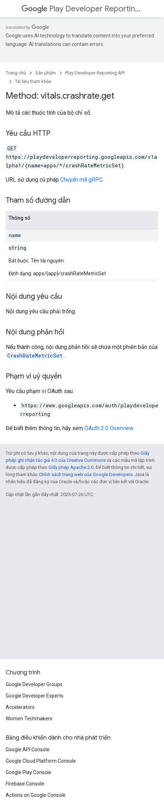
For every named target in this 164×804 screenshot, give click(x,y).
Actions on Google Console (36, 795)
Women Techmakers (29, 718)
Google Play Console (28, 772)
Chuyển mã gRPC (81, 179)
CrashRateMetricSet (34, 355)
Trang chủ (16, 72)
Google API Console (28, 749)
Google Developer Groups (34, 684)
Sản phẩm (45, 72)
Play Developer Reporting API (81, 9)
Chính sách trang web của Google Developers (86, 474)
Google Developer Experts (34, 696)
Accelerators (20, 707)
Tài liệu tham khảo (33, 81)
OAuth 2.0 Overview (108, 428)
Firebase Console (25, 784)
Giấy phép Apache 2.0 (70, 467)
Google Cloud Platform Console (41, 761)
